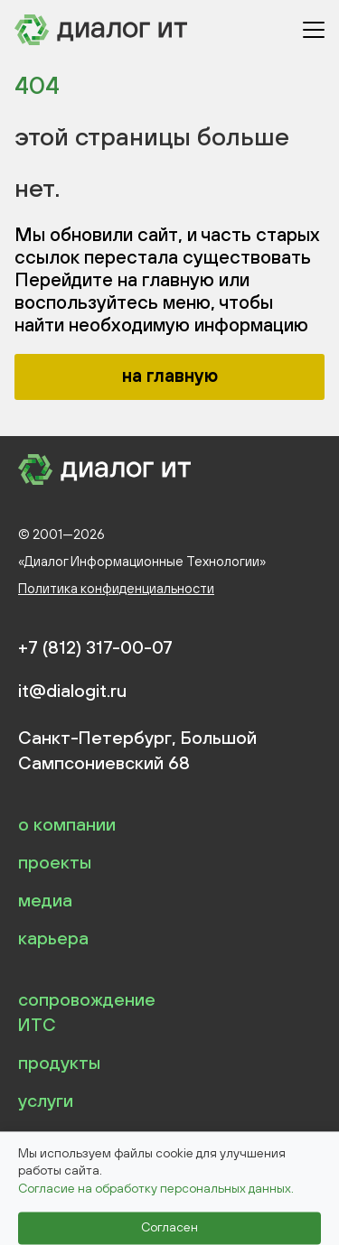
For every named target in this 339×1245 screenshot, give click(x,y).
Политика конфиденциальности (116, 588)
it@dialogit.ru (72, 690)
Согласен (169, 1228)
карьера (53, 937)
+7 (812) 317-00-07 (95, 647)
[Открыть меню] (314, 30)
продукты (59, 1062)
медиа (45, 899)
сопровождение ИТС (86, 1012)
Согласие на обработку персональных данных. (156, 1188)
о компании (67, 823)
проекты (54, 861)
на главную (170, 375)
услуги (45, 1100)
